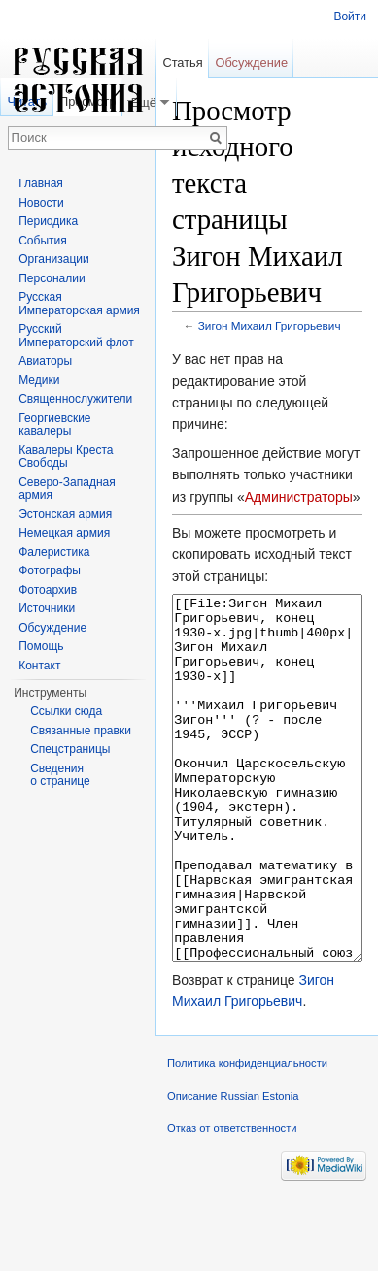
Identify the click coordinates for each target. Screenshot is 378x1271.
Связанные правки (80, 730)
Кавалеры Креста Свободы (65, 457)
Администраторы (299, 497)
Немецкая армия (64, 532)
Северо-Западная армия (67, 489)
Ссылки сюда (66, 711)
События (42, 240)
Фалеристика (53, 552)
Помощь (40, 646)
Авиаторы (45, 361)
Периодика (48, 221)
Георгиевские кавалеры (54, 425)
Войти (349, 16)
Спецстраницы (70, 749)
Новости (40, 203)
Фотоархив (47, 590)
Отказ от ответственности (232, 1201)
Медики (38, 380)
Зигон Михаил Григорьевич (269, 325)
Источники (46, 608)
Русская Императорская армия (79, 303)
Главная (40, 183)
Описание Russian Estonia (232, 1169)
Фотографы (49, 570)
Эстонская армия (65, 514)
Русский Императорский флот (75, 335)
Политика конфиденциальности (247, 1136)
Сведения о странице (60, 775)
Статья (182, 62)
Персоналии (52, 278)
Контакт (39, 665)
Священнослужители (75, 399)
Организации (53, 259)
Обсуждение (251, 62)
